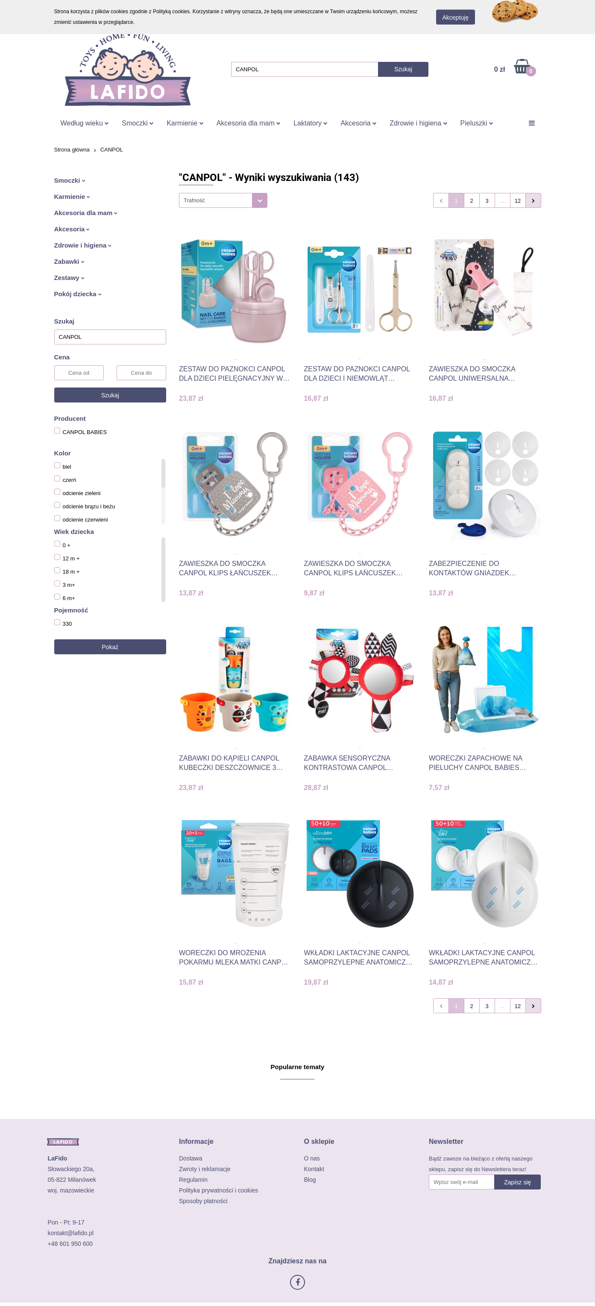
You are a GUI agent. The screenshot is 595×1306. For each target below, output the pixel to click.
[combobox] (223, 200)
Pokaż (110, 647)
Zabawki (69, 261)
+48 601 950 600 (70, 1243)
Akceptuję (456, 17)
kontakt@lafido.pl (71, 1233)
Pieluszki (477, 123)
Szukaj (110, 395)
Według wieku (85, 123)
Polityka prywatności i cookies (218, 1190)
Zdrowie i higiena (418, 123)
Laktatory (310, 123)
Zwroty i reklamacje (205, 1169)
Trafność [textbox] (194, 200)
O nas (312, 1158)
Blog (310, 1179)
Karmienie (185, 123)
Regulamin (193, 1179)
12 (518, 201)
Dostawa (190, 1158)
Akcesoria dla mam (249, 123)
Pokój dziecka (78, 293)
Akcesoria (358, 123)
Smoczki (138, 123)
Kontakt (314, 1169)
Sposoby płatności (203, 1201)
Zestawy (69, 277)
